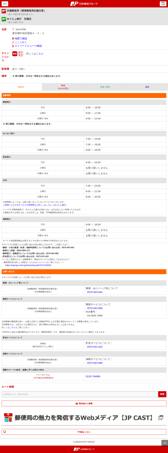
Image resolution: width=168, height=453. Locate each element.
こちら (39, 53)
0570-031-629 (94, 346)
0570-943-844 (94, 292)
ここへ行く (21, 42)
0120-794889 (93, 376)
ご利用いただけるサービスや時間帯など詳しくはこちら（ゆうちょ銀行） (35, 205)
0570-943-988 (94, 308)
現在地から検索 (86, 403)
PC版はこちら (84, 432)
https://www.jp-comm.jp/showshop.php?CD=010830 (28, 265)
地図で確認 (21, 38)
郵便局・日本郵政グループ (84, 4)
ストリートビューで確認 (28, 45)
